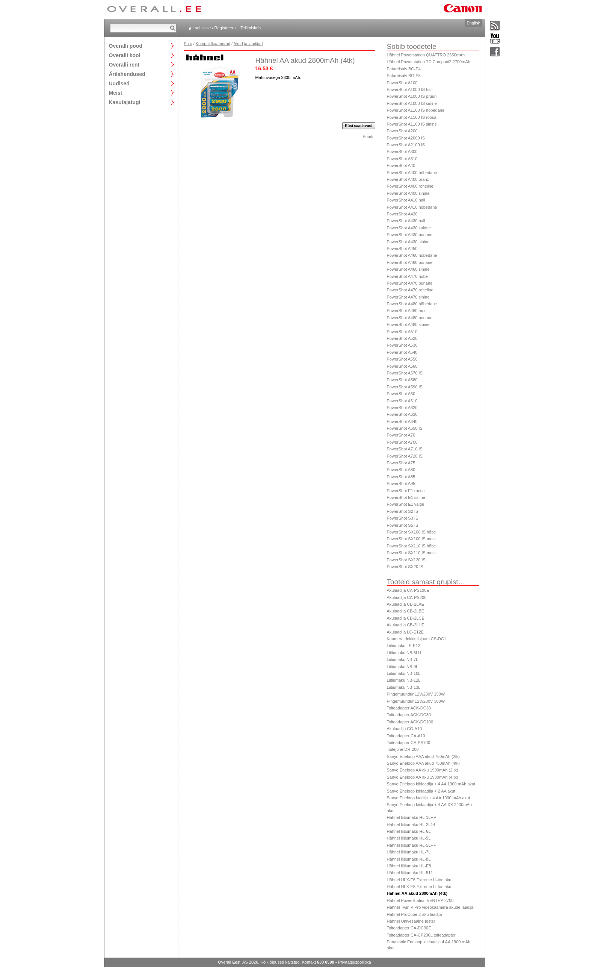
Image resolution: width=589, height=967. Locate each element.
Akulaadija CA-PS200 (407, 597)
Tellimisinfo (250, 28)
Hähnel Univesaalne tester (411, 921)
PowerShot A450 (402, 248)
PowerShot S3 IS (402, 518)
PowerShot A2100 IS (406, 144)
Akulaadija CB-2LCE (405, 618)
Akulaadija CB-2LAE (405, 604)
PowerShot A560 (402, 366)
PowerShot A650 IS (405, 428)
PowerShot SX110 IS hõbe (411, 546)
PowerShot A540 (402, 352)
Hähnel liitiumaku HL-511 (410, 872)
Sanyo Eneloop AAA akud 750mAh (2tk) (423, 756)
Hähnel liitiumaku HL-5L (409, 838)
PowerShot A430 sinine (408, 241)
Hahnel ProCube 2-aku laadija (414, 914)
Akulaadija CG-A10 (404, 728)
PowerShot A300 (402, 151)
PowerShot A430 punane (410, 234)
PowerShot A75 (401, 463)
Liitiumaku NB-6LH (404, 652)
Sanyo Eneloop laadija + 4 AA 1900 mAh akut (428, 798)
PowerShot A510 (402, 331)
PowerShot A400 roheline (410, 186)
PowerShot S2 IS (402, 511)
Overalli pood (125, 46)
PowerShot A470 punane (410, 283)
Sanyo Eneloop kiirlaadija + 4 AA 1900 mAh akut (431, 784)
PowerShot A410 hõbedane (412, 207)
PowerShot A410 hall (406, 200)
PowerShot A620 (402, 407)
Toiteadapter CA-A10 (406, 736)
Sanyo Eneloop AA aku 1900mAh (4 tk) (422, 777)
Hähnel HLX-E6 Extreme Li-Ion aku (419, 880)
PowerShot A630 (402, 414)
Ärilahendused (127, 74)
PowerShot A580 (402, 379)
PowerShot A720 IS (405, 456)
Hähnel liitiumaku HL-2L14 (411, 824)
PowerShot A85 (401, 476)
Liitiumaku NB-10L (404, 673)
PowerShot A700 (402, 442)
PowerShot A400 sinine (408, 193)
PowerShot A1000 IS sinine (412, 103)
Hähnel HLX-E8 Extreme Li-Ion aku (419, 886)
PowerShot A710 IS (405, 449)
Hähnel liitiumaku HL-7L (409, 852)
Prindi (367, 136)
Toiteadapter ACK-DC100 (410, 722)
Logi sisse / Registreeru (214, 28)
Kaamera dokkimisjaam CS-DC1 (416, 639)
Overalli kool (124, 55)
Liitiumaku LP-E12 (403, 645)
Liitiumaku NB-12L (404, 680)
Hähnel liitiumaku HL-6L (409, 831)
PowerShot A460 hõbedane (412, 255)
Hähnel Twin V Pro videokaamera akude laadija (430, 907)
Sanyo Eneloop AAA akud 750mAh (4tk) (423, 763)
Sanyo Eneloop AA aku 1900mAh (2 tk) (422, 770)
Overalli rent (124, 64)
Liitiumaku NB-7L (402, 659)
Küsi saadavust (358, 126)
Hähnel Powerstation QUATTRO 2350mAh (426, 55)
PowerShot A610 (402, 401)
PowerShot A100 (402, 82)
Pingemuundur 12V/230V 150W (416, 694)
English (473, 23)
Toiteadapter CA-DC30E (409, 928)
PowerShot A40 (401, 165)
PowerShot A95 (401, 483)
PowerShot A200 (402, 131)
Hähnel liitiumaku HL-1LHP (411, 817)
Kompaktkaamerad (213, 43)
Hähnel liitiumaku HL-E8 (409, 866)
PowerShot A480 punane (410, 317)
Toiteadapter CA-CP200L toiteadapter (421, 935)
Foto (188, 43)
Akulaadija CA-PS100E (408, 590)
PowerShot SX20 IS (405, 566)
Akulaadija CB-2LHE (405, 625)
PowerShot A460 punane (410, 262)
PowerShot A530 (402, 345)
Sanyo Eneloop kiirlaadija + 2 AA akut (421, 791)
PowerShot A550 (402, 359)
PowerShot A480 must (407, 310)
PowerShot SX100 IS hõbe (411, 532)
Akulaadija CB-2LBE (405, 611)
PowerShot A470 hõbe (407, 276)
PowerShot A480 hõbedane (412, 304)
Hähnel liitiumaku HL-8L (409, 859)
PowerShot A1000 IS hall (410, 89)
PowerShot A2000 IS (406, 138)
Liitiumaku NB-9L (402, 666)
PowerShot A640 (402, 421)
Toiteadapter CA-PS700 (408, 742)
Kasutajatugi (124, 102)
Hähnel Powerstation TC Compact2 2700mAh (428, 61)
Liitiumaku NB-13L (404, 687)
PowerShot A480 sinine (408, 324)
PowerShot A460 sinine (408, 269)
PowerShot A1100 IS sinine (412, 124)
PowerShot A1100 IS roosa (411, 117)
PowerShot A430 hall (406, 220)
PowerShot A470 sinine (408, 297)
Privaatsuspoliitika (354, 962)
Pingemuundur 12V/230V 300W (416, 701)
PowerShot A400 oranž (408, 179)
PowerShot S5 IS (402, 525)
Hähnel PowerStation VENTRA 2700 (420, 900)
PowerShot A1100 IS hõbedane (416, 110)
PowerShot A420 (402, 214)
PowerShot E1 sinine (406, 497)
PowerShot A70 (401, 435)
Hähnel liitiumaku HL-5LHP (411, 845)
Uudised (119, 83)
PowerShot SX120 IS (406, 560)
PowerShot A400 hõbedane (412, 172)
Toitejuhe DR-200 (403, 749)
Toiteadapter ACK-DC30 (409, 708)
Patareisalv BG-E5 (404, 75)
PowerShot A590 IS (405, 387)
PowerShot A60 (401, 393)
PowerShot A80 (401, 469)
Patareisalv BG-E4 (404, 69)
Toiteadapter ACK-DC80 (409, 714)
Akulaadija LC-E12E (405, 632)
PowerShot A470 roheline (410, 290)
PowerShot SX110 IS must (411, 552)
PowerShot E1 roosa (406, 490)
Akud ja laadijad (248, 43)
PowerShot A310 (402, 158)
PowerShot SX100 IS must (411, 539)
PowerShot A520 (402, 338)
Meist (115, 92)
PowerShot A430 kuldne (409, 228)
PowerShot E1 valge (405, 504)
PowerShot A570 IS (405, 373)
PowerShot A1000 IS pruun (412, 96)
